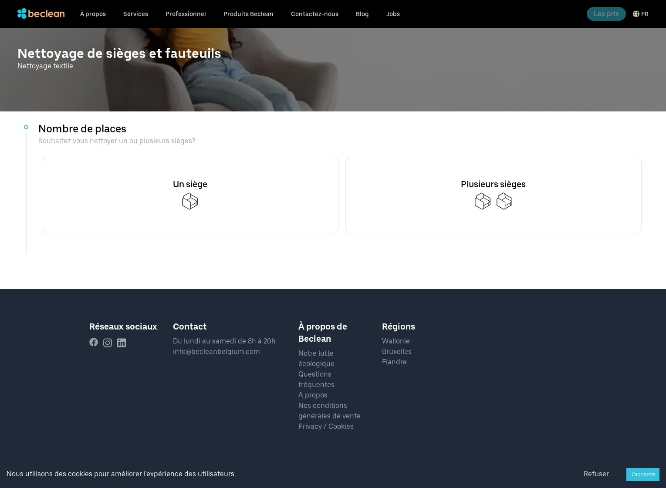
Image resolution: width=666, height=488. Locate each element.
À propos (93, 13)
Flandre (394, 362)
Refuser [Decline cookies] (596, 474)
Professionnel (186, 13)
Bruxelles (397, 351)
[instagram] (110, 343)
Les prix (606, 14)
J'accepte (643, 474)
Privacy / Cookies (326, 426)
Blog (362, 13)
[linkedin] (124, 343)
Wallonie (396, 341)
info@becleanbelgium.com (216, 351)
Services (135, 13)
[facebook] (96, 343)
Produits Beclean (248, 13)
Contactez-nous (314, 13)
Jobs (393, 13)
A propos (313, 395)
